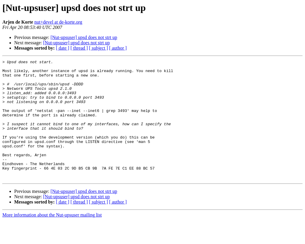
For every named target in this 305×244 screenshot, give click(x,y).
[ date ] (62, 48)
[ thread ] (79, 48)
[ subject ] (98, 48)
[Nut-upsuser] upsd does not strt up (84, 37)
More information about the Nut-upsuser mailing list (52, 238)
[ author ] (118, 48)
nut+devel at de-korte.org (58, 22)
